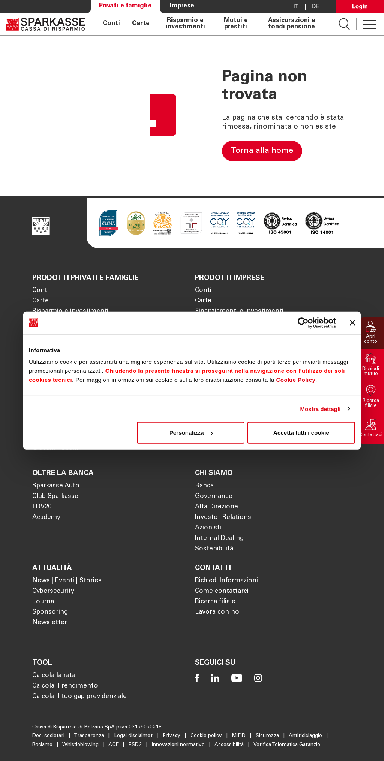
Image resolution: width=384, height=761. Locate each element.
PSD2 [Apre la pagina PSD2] (136, 745)
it (296, 7)
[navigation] (212, 24)
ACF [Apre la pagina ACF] (114, 745)
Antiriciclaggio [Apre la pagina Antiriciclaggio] (306, 736)
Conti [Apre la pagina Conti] (111, 24)
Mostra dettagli (320, 408)
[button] (371, 333)
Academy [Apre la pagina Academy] (46, 517)
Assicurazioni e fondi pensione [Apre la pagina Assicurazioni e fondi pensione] (291, 24)
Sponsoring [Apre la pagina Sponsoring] (50, 612)
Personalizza (191, 432)
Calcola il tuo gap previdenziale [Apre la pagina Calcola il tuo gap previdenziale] (79, 697)
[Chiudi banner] (352, 322)
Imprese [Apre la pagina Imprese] (182, 6)
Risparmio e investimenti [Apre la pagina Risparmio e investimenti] (185, 24)
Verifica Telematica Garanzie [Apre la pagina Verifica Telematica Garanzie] (287, 745)
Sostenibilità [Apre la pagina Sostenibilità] (214, 549)
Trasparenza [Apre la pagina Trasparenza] (89, 736)
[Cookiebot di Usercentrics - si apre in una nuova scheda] (303, 322)
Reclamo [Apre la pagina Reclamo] (43, 745)
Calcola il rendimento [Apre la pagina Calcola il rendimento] (65, 686)
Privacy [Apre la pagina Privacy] (172, 736)
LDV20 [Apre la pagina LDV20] (41, 507)
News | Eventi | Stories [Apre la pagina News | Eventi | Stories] (67, 581)
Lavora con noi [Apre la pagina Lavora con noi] (218, 612)
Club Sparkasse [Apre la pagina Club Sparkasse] (55, 496)
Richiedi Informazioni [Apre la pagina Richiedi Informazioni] (226, 581)
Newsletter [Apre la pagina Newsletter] (49, 623)
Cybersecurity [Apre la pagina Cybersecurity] (53, 591)
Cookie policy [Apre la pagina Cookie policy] (207, 736)
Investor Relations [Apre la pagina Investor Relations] (223, 517)
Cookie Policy (295, 380)
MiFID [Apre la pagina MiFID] (239, 736)
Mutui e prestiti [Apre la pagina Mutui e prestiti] (236, 24)
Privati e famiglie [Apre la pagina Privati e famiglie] (125, 6)
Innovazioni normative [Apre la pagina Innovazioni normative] (179, 745)
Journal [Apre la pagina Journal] (44, 602)
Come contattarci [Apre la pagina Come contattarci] (222, 591)
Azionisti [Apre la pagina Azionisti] (208, 528)
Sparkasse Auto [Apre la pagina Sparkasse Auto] (56, 486)
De (316, 7)
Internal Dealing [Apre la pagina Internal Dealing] (219, 538)
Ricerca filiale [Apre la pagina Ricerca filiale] (215, 602)
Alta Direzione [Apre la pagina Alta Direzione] (216, 507)
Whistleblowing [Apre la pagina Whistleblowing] (81, 745)
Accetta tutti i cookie (301, 432)
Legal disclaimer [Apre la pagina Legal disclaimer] (134, 736)
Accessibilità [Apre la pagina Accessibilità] (229, 745)
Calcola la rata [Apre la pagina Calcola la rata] (53, 676)
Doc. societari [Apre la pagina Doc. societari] (49, 736)
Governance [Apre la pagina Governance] (213, 496)
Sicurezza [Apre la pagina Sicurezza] (268, 736)
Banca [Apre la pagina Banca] (204, 486)
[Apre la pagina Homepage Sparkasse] (45, 24)
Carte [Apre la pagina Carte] (141, 24)
